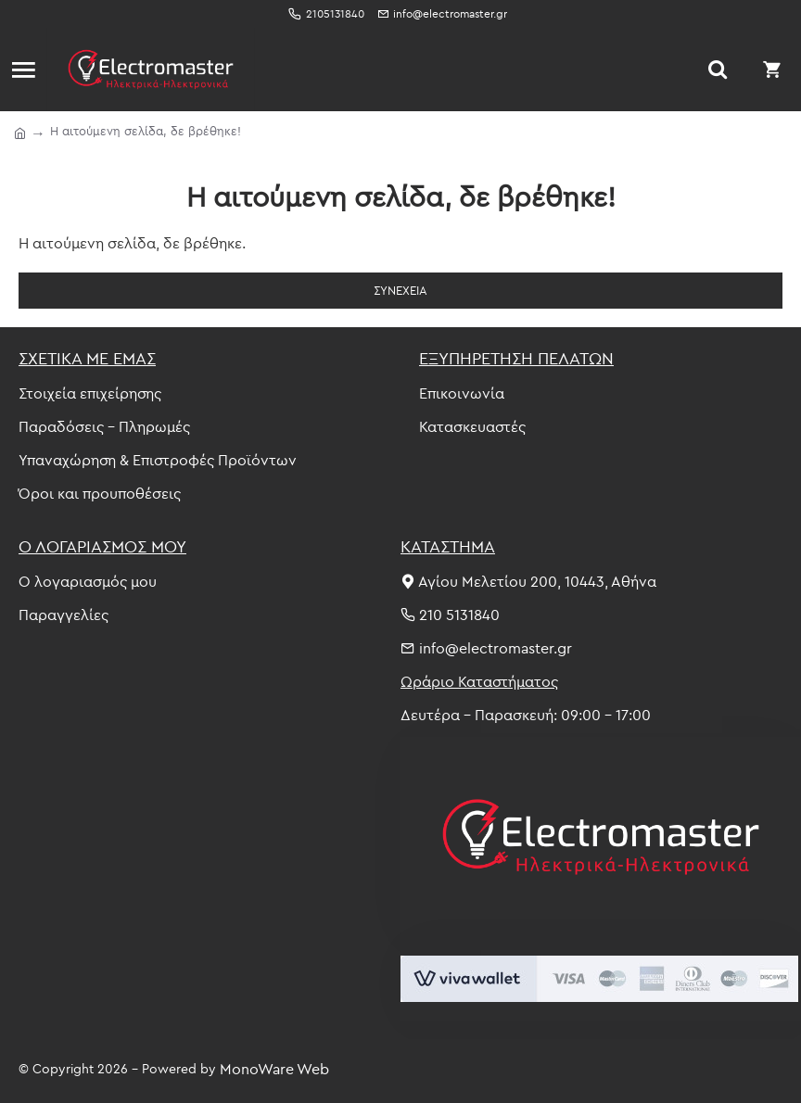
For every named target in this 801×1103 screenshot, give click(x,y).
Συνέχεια (400, 290)
